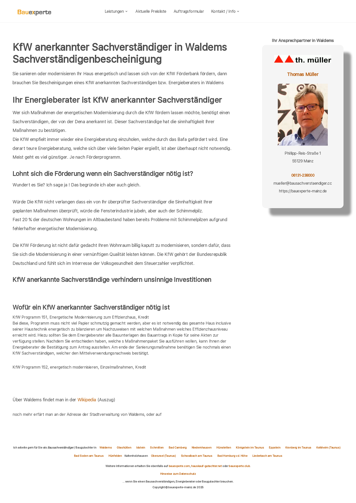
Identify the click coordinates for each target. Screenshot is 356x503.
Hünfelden (115, 456)
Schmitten (156, 447)
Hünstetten (223, 447)
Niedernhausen (202, 447)
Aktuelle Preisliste (150, 11)
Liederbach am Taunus (267, 456)
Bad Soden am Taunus (88, 456)
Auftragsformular (189, 11)
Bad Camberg (178, 447)
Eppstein (274, 447)
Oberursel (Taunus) (163, 456)
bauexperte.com (179, 466)
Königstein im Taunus (250, 447)
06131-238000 (302, 175)
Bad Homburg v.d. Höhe (232, 456)
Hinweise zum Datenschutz (178, 474)
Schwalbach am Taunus (196, 456)
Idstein (140, 447)
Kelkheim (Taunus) (328, 447)
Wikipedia (87, 399)
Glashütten (124, 447)
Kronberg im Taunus (298, 447)
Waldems (105, 447)
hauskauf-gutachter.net (206, 466)
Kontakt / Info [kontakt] (225, 11)
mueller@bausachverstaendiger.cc (303, 183)
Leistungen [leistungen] (116, 11)
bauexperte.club (239, 466)
